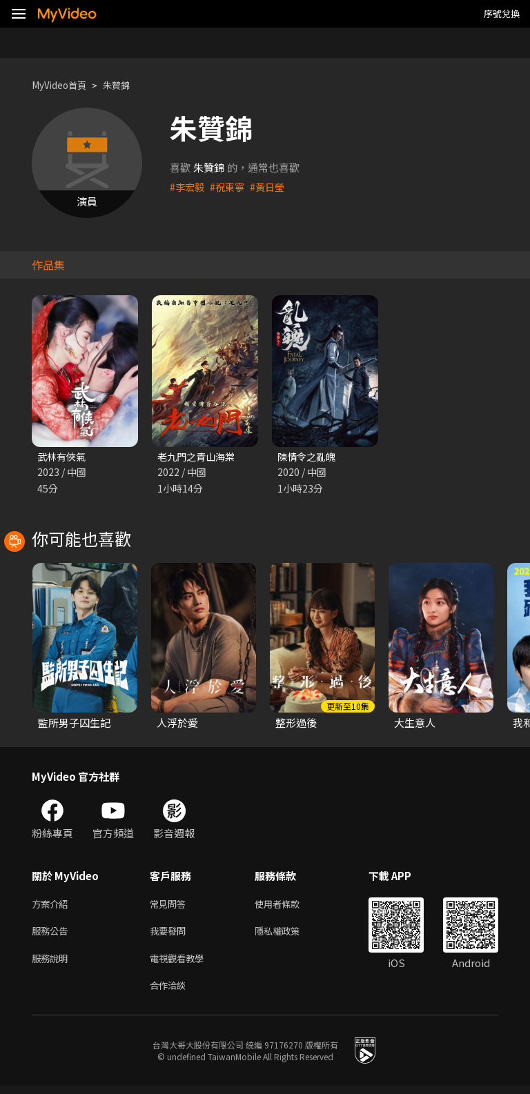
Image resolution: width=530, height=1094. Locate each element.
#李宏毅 (188, 186)
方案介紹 (52, 906)
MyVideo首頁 (63, 85)
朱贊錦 (126, 85)
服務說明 (52, 964)
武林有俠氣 (63, 457)
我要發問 (170, 935)
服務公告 (52, 935)
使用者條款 (289, 906)
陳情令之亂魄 (308, 457)
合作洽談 (170, 993)
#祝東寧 (230, 186)
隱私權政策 (289, 935)
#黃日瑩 (272, 186)
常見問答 (170, 906)
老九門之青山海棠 (198, 457)
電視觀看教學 (181, 964)
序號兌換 (502, 13)
